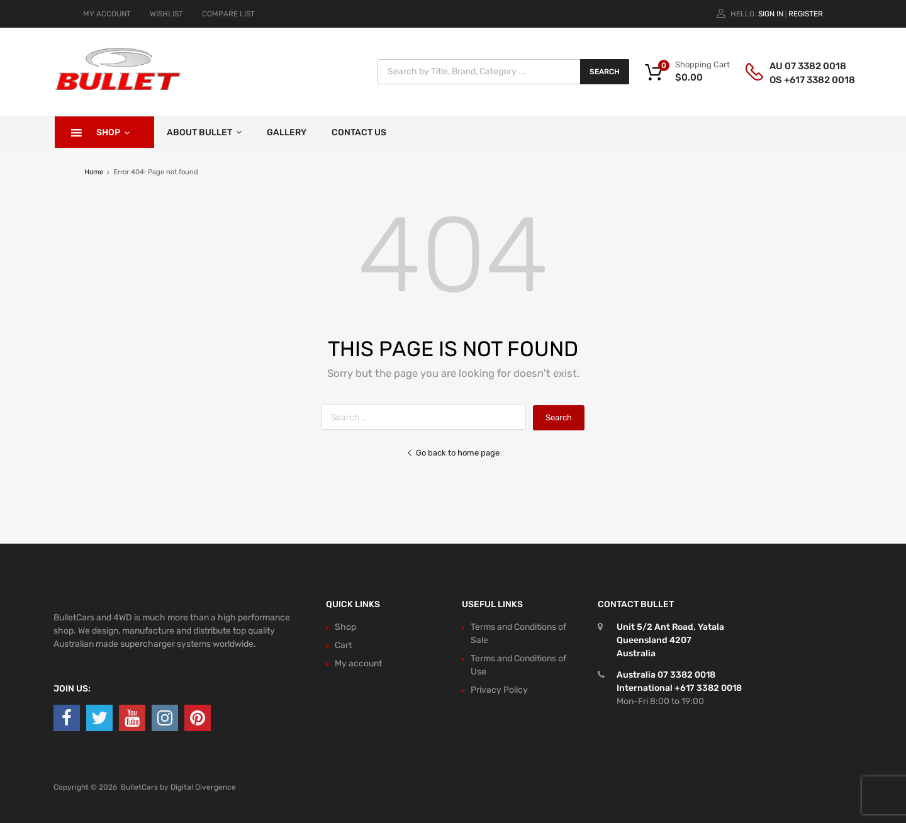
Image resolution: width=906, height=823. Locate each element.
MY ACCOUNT (107, 13)
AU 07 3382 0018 (800, 66)
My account (358, 663)
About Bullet (204, 132)
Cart (343, 645)
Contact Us (359, 132)
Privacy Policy (499, 690)
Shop (113, 132)
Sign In (770, 13)
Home (93, 172)
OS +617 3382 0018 (800, 80)
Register (805, 13)
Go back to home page (453, 452)
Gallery (286, 132)
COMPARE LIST (228, 13)
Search (605, 71)
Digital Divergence (203, 787)
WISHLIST (166, 13)
